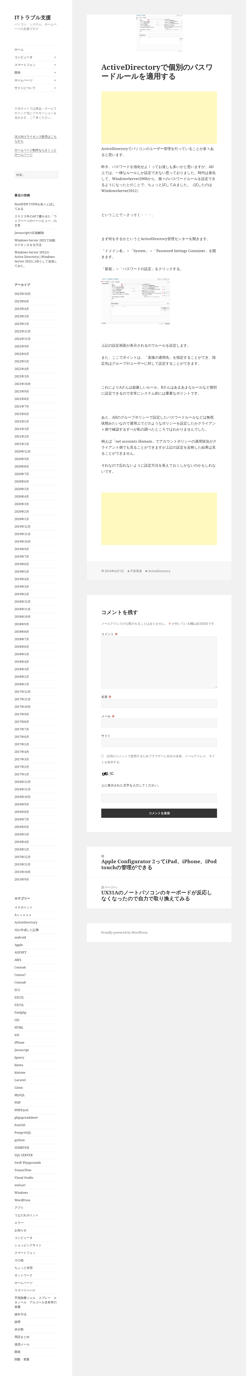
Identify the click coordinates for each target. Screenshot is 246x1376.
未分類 (19, 1329)
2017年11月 (22, 699)
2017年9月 (21, 714)
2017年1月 (21, 774)
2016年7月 (21, 819)
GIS (16, 1020)
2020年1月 (21, 519)
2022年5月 (21, 361)
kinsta (18, 1065)
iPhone (19, 1042)
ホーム (19, 49)
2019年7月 (21, 556)
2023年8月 (21, 301)
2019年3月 (21, 586)
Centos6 (20, 967)
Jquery (19, 1057)
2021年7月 (21, 406)
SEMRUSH (21, 1148)
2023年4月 (21, 309)
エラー (19, 1223)
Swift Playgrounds (27, 1163)
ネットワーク (23, 1275)
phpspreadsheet (26, 1117)
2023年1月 (21, 324)
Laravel (20, 1080)
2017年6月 (21, 737)
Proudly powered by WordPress (124, 932)
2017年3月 (21, 759)
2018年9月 (21, 624)
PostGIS (19, 1125)
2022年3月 (21, 376)
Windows (21, 1193)
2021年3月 (21, 429)
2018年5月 (21, 654)
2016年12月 (22, 782)
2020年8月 (21, 466)
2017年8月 (21, 722)
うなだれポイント (26, 1215)
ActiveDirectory (25, 922)
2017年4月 (21, 752)
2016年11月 (22, 789)
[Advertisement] (159, 117)
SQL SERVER (23, 1155)
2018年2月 (21, 677)
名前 (106, 697)
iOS (16, 1035)
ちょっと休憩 (23, 1268)
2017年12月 (22, 692)
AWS (17, 960)
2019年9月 (21, 549)
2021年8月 (21, 399)
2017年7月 (21, 729)
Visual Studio (23, 1178)
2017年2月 (21, 767)
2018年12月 (22, 602)
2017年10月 (22, 707)
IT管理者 (136, 571)
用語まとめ (22, 1337)
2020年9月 (21, 459)
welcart (20, 1185)
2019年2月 (21, 594)
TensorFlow (22, 1170)
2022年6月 (21, 354)
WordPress (22, 1200)
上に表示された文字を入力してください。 (131, 785)
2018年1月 (21, 684)
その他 (19, 1260)
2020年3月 (21, 504)
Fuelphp (20, 1012)
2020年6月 (21, 481)
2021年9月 (21, 391)
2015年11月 (22, 864)
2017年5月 (21, 744)
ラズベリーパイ (25, 1290)
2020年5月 (21, 489)
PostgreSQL (22, 1132)
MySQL (19, 1095)
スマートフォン (25, 65)
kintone (19, 1072)
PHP (17, 1102)
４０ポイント (23, 907)
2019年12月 (22, 526)
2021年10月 (22, 384)
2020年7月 (21, 474)
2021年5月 (21, 421)
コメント (109, 634)
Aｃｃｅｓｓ (23, 915)
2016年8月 (21, 812)
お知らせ (20, 1230)
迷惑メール (22, 1344)
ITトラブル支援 (32, 17)
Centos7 (20, 975)
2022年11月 (22, 339)
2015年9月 (21, 879)
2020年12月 (22, 451)
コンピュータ (23, 57)
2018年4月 (21, 662)
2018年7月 (21, 639)
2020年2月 (21, 511)
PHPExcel (21, 1110)
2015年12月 (22, 857)
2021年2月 (21, 436)
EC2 (17, 990)
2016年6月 (21, 827)
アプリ (19, 1208)
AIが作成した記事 (26, 930)
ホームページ (23, 80)
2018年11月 (22, 609)
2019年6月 (21, 564)
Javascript (21, 1050)
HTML (19, 1027)
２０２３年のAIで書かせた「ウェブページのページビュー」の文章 (35, 220)
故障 (17, 1322)
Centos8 (20, 982)
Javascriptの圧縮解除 (29, 233)
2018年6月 (21, 647)
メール (108, 716)
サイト (106, 736)
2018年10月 (22, 617)
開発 (17, 72)
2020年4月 (21, 496)
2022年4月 (21, 369)
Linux (18, 1087)
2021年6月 (21, 414)
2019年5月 (21, 571)
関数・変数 (22, 1359)
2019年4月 (21, 579)
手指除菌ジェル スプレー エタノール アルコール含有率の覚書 (35, 1302)
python (19, 1140)
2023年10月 (22, 294)
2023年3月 (21, 316)
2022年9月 (21, 346)
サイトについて (25, 88)
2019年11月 (22, 534)
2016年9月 (21, 804)
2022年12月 (22, 331)
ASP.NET (20, 952)
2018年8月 (21, 632)
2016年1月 (21, 849)
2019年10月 (22, 541)
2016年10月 (22, 797)
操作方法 (20, 1314)
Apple (18, 945)
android (20, 937)
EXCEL (19, 997)
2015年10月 (22, 872)
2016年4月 (21, 842)
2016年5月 (21, 834)
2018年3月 (21, 669)
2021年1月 (21, 444)
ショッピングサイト (28, 1245)
